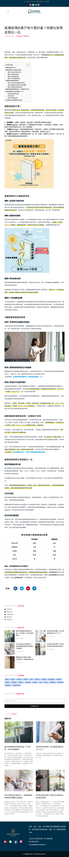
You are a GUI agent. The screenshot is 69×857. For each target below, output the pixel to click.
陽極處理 (14, 682)
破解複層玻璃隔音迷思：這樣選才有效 (17, 89)
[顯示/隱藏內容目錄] (27, 64)
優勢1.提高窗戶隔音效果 (14, 72)
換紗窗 (7, 679)
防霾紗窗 (43, 679)
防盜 (41, 682)
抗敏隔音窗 (28, 682)
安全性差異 (11, 96)
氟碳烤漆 (20, 682)
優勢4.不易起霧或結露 (14, 78)
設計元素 (19, 679)
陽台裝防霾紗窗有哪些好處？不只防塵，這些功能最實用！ (24, 633)
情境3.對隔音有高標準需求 (15, 87)
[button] (15, 588)
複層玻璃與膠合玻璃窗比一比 (14, 91)
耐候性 (46, 682)
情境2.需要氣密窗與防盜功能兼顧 (17, 85)
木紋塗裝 (35, 682)
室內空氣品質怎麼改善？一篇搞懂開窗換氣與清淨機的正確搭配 (24, 646)
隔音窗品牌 (8, 685)
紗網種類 (59, 679)
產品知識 (19, 36)
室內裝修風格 (51, 679)
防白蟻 (12, 679)
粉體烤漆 (7, 682)
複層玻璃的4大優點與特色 (13, 70)
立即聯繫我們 (18, 577)
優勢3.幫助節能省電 (13, 76)
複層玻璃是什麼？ (11, 68)
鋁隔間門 (25, 679)
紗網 (31, 679)
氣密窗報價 (52, 575)
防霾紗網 (37, 679)
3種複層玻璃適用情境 (12, 80)
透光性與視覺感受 (13, 98)
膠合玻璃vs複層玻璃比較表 (13, 100)
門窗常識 (26, 36)
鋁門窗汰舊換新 (16, 685)
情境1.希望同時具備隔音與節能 (16, 83)
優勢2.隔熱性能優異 (13, 74)
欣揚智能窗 (45, 55)
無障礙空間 (52, 682)
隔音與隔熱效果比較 (13, 94)
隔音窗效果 (60, 682)
